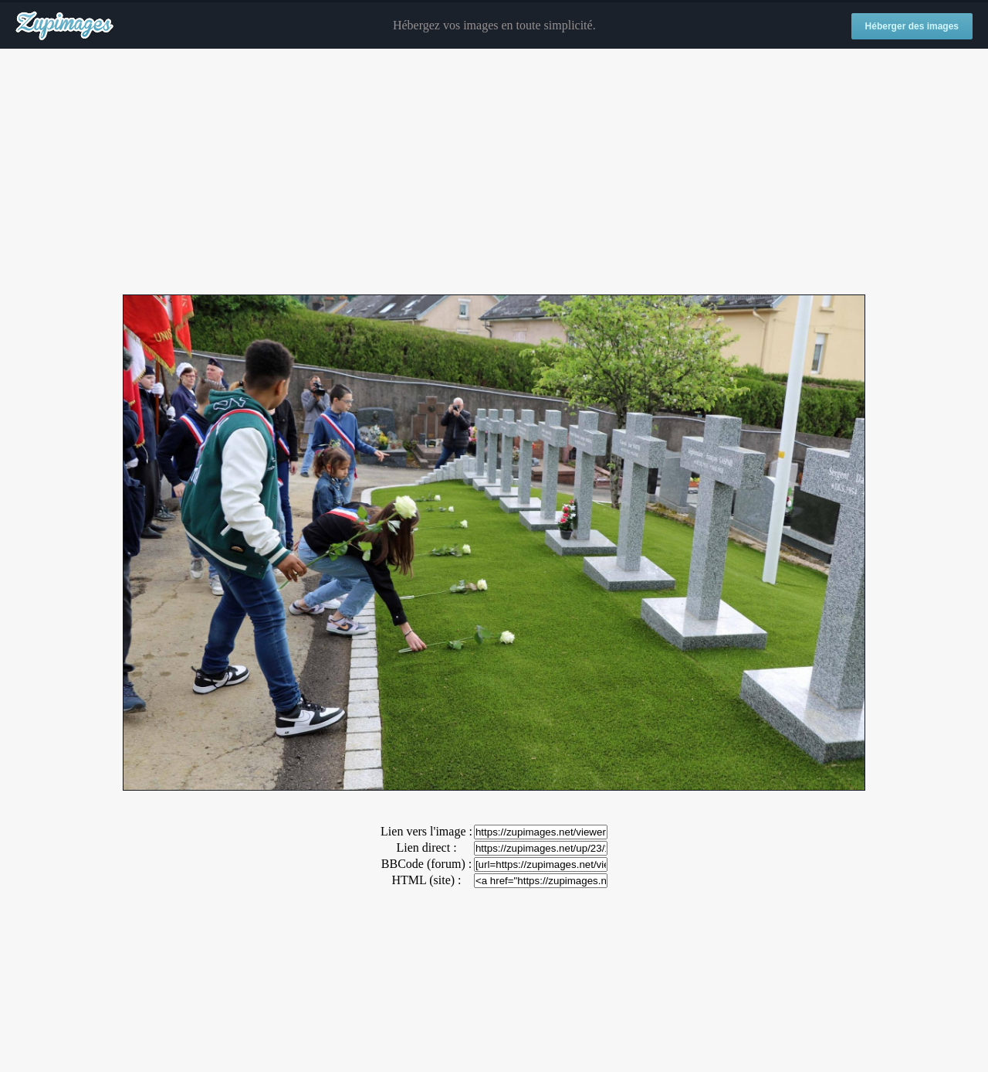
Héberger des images (912, 26)
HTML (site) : (426, 880)
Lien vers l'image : (426, 831)
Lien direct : (426, 847)
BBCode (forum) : (426, 863)
